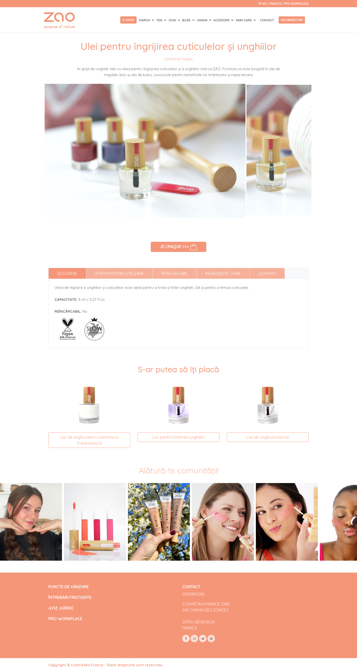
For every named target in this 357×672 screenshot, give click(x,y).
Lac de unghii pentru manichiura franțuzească (89, 440)
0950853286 (193, 594)
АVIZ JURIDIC (61, 608)
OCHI (173, 20)
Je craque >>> (178, 247)
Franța (275, 3)
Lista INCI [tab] (267, 273)
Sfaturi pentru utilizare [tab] (119, 273)
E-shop (128, 20)
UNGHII (202, 20)
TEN (159, 20)
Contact (267, 20)
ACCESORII (221, 20)
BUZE (186, 20)
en (265, 3)
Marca (145, 20)
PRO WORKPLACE (65, 618)
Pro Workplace (296, 3)
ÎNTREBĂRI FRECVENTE (69, 597)
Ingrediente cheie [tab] (223, 273)
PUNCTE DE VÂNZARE (68, 586)
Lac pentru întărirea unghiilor (178, 437)
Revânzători (292, 20)
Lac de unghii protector (267, 437)
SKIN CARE (244, 20)
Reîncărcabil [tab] (174, 273)
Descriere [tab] (67, 273)
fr (260, 3)
